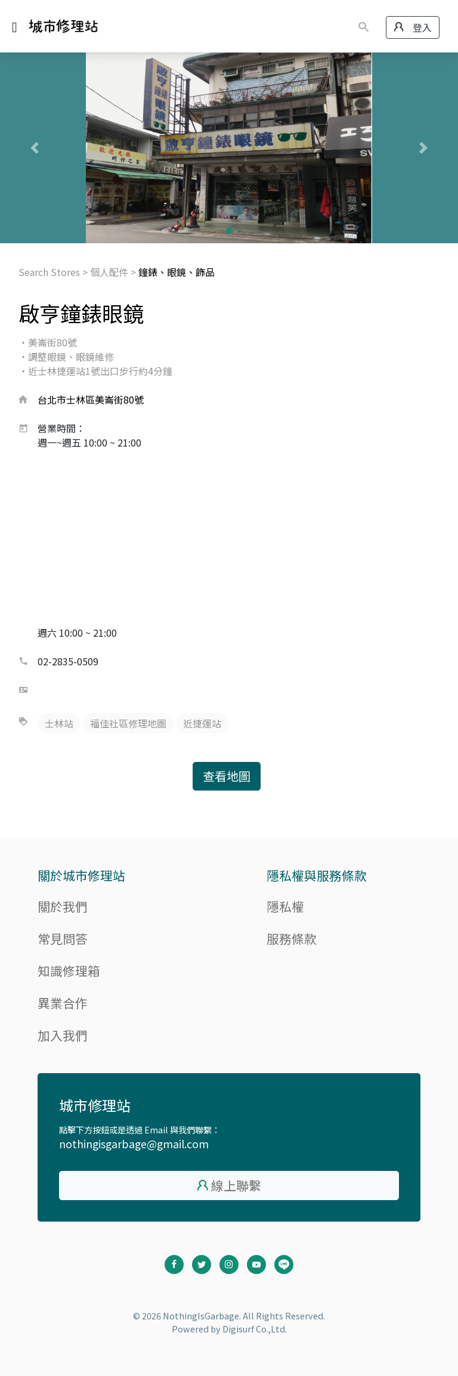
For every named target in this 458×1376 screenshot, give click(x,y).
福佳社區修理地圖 (128, 723)
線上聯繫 (236, 1185)
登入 (413, 27)
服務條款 (292, 938)
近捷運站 (202, 723)
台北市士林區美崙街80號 (91, 399)
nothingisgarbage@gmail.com (134, 1143)
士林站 (59, 723)
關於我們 (63, 906)
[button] (34, 147)
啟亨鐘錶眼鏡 (81, 312)
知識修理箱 (69, 971)
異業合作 (63, 1003)
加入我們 (63, 1035)
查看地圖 (226, 776)
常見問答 (63, 938)
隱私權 (285, 906)
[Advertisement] (229, 538)
